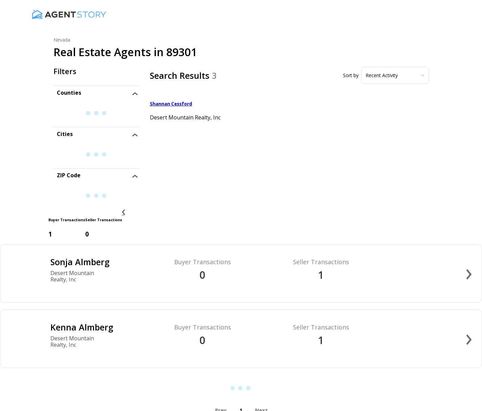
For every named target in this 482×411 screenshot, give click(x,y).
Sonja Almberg (80, 262)
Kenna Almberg (81, 327)
